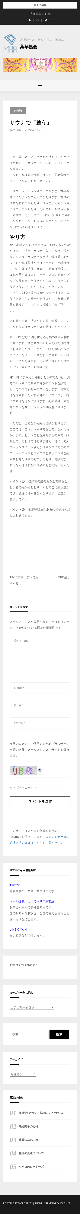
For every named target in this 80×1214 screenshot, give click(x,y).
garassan (15, 130)
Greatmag (50, 1203)
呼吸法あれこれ (28, 1140)
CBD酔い (64, 577)
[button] (29, 20)
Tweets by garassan (23, 965)
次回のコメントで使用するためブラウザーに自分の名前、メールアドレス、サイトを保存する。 (39, 750)
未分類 (18, 110)
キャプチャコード (21, 788)
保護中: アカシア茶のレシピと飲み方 (40, 14)
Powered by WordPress (17, 1203)
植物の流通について (31, 1153)
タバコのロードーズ (31, 1167)
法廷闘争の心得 (28, 1126)
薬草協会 (28, 46)
